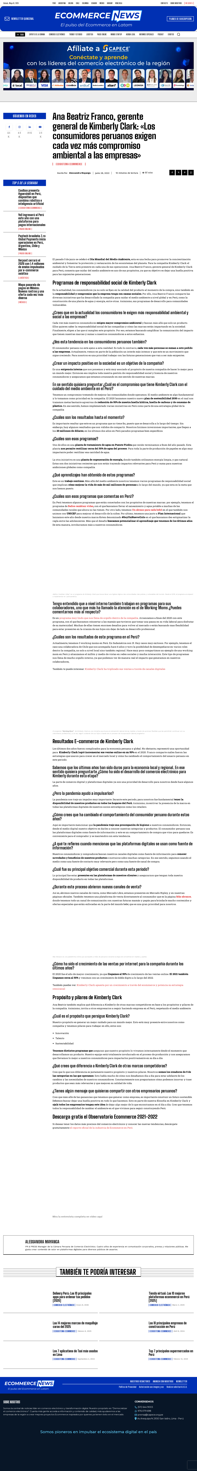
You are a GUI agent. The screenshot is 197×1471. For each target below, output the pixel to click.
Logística (23, 278)
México (22, 302)
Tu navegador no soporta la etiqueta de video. (98, 66)
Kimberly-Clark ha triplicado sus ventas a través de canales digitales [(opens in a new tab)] (125, 669)
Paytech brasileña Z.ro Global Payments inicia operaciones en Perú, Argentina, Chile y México (32, 242)
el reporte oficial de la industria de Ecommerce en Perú (101, 1127)
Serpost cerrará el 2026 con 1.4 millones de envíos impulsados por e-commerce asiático (31, 267)
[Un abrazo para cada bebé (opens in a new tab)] (147, 509)
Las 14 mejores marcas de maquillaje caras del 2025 (75, 1325)
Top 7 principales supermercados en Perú (171, 1353)
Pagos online (25, 229)
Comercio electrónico (64, 1305)
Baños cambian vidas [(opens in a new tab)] (80, 506)
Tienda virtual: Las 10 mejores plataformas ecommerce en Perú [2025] (169, 1297)
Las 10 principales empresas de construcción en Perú (168, 1325)
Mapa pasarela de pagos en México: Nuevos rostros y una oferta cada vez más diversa (31, 291)
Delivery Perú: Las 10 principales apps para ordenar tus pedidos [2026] (72, 1297)
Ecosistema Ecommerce (30, 208)
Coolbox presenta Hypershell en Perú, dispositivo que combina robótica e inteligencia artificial (31, 197)
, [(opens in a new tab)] (183, 896)
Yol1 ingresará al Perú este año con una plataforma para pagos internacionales (31, 220)
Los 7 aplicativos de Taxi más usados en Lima (75, 1353)
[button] (178, 34)
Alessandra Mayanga (80, 173)
